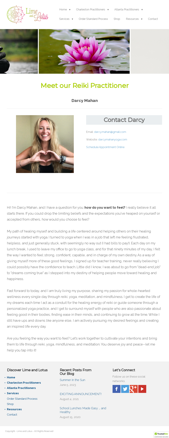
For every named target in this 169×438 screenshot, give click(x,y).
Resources (132, 18)
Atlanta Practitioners (126, 9)
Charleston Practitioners (90, 9)
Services (64, 18)
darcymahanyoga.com (112, 139)
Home (63, 9)
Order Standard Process (93, 18)
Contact (153, 18)
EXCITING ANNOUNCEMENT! (81, 394)
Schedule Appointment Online (105, 147)
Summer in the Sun (72, 380)
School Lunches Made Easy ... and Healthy (83, 410)
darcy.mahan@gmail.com (110, 131)
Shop (117, 18)
